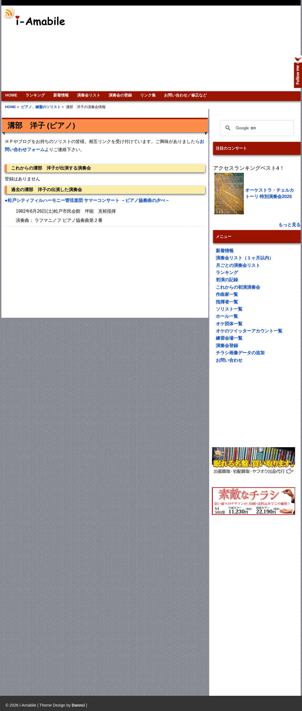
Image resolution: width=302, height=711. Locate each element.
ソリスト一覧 (229, 309)
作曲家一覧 (227, 294)
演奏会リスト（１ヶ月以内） (244, 258)
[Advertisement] (226, 48)
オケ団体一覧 (229, 323)
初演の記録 (227, 279)
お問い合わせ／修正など (185, 95)
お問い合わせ (229, 360)
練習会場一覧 (229, 338)
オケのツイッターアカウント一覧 (249, 331)
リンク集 (148, 95)
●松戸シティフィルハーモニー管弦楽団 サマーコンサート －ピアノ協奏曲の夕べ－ (87, 200)
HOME (11, 95)
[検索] (256, 128)
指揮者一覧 (227, 301)
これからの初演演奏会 (238, 287)
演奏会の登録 (120, 95)
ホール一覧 (227, 316)
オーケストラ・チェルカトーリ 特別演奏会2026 (269, 193)
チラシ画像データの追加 (240, 352)
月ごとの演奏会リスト (238, 265)
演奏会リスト (88, 95)
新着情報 (61, 95)
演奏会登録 (227, 345)
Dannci (78, 705)
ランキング (35, 95)
